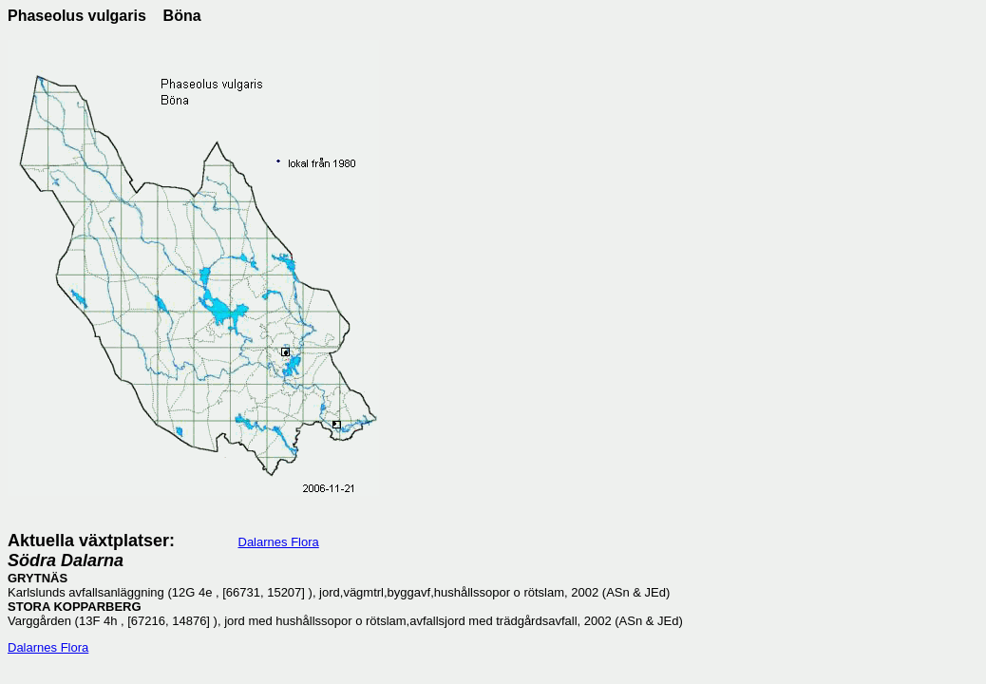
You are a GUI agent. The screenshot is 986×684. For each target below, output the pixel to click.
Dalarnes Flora (278, 542)
